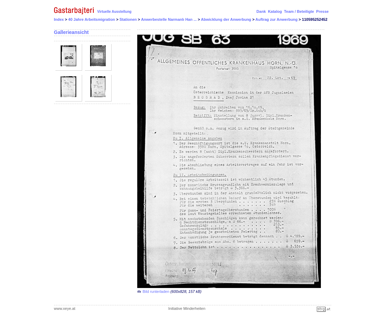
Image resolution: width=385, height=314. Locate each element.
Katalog (275, 11)
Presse (322, 11)
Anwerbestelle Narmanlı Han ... (169, 19)
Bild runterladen (156, 291)
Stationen (129, 19)
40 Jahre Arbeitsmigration (92, 19)
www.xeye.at (65, 308)
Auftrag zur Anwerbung (277, 19)
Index (59, 19)
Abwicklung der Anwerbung (226, 19)
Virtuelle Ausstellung (114, 12)
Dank (261, 11)
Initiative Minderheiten (186, 308)
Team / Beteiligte (299, 11)
